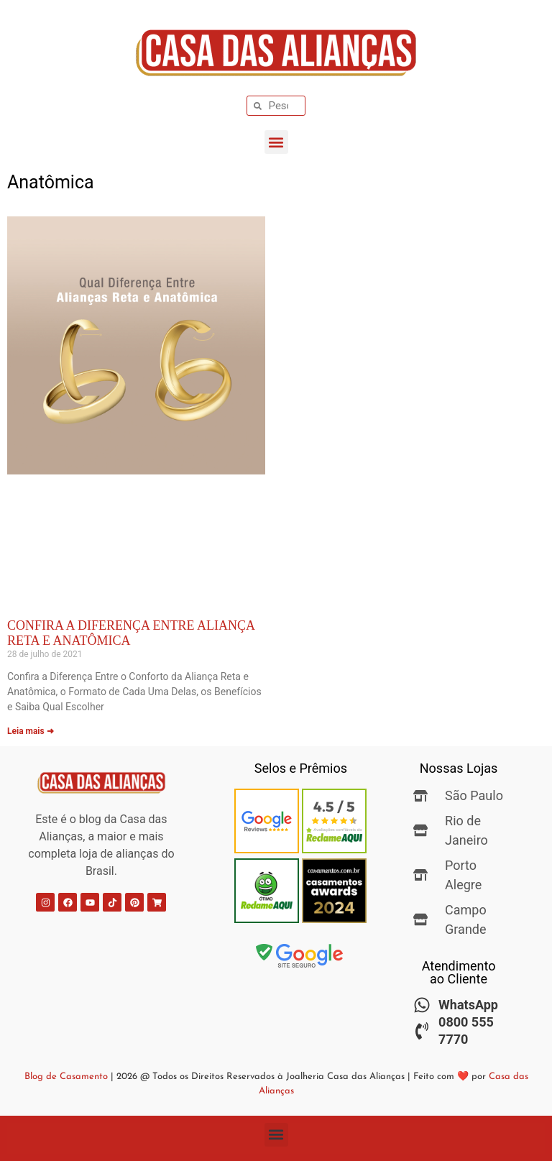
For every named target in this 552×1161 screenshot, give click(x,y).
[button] (276, 142)
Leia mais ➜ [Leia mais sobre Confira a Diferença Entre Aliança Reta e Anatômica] (30, 731)
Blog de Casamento (66, 1076)
